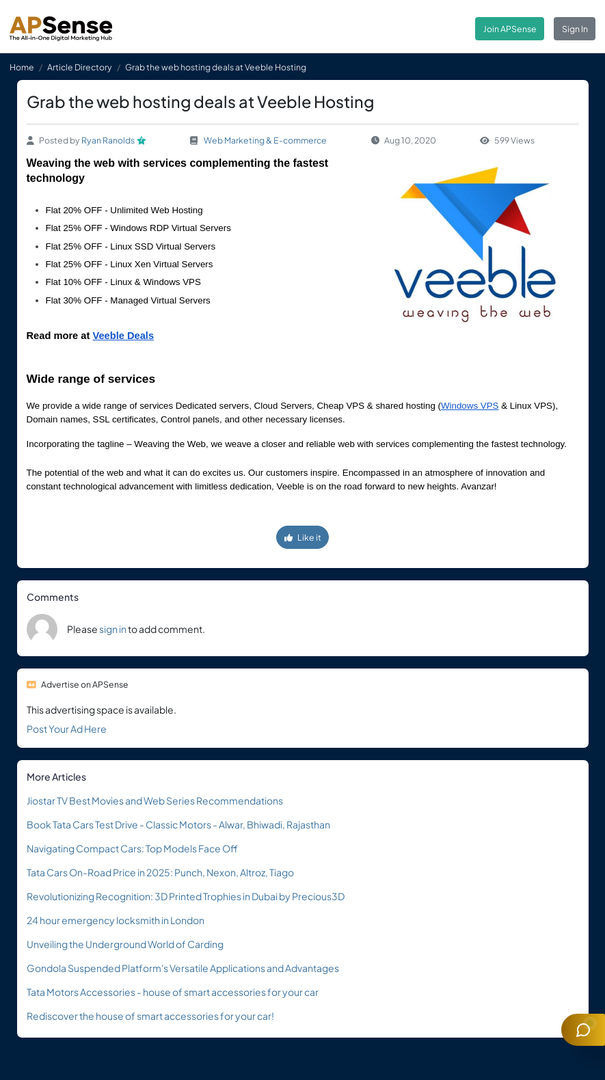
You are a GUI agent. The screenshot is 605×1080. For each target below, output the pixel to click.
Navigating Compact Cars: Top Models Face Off (132, 848)
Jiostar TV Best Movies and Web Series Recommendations (155, 800)
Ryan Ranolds (108, 140)
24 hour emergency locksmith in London (115, 920)
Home (22, 67)
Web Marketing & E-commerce (265, 140)
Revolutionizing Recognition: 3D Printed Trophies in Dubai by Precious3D (186, 896)
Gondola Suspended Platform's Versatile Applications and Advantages (183, 968)
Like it (302, 537)
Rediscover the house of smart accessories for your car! (150, 1016)
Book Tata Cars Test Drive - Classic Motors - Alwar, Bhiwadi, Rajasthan (178, 824)
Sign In (575, 28)
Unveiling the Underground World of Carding (125, 944)
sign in (112, 629)
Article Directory (79, 67)
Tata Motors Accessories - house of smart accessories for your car (173, 992)
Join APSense (510, 28)
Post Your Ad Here (67, 729)
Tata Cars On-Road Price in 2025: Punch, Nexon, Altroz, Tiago (160, 872)
